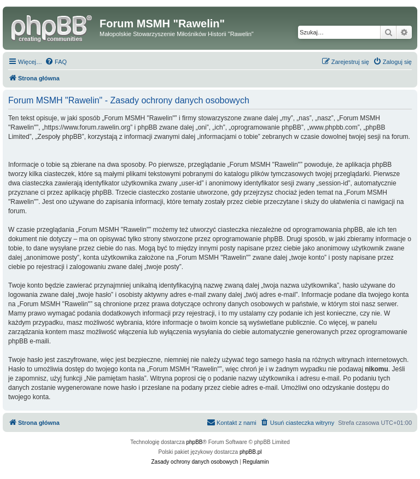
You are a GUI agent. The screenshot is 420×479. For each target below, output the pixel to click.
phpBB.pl (251, 452)
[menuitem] (56, 61)
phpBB (194, 442)
